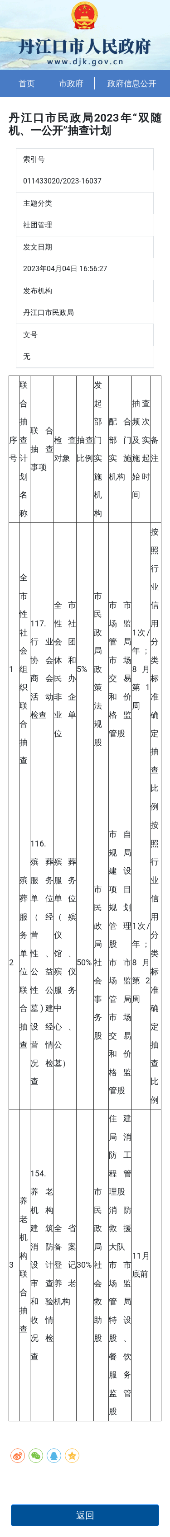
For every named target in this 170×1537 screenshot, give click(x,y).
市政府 (71, 83)
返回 (85, 1515)
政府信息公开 (131, 83)
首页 (27, 83)
